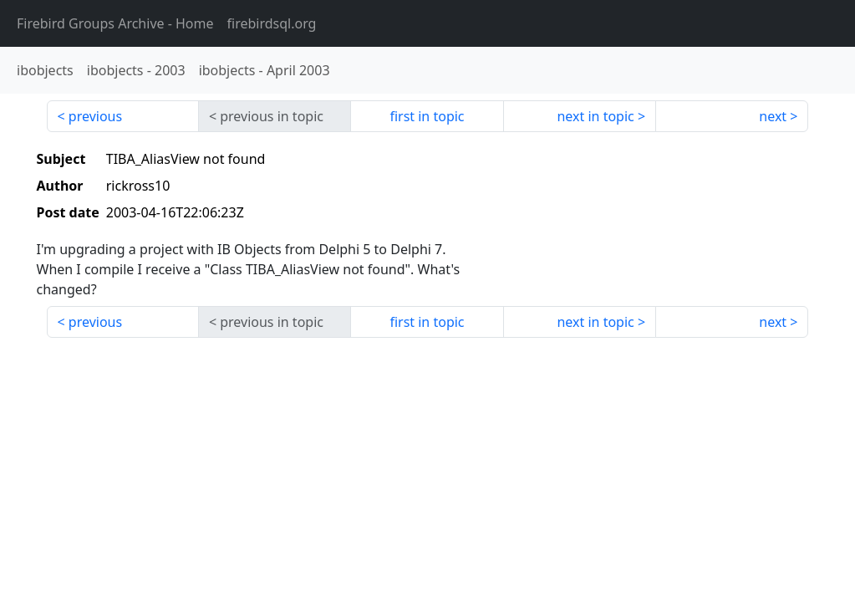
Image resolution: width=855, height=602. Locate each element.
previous (95, 116)
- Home (115, 23)
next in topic (595, 116)
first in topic (426, 116)
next (772, 116)
